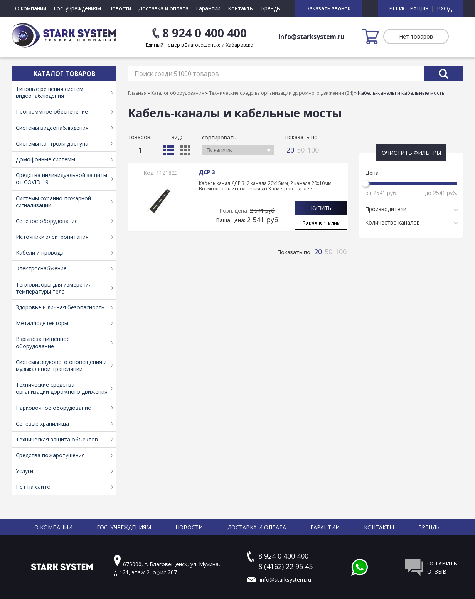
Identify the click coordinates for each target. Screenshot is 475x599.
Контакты (241, 8)
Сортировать (219, 137)
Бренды (271, 8)
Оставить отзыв (442, 567)
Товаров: (140, 137)
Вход (444, 8)
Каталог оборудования (177, 93)
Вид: (177, 137)
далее (305, 188)
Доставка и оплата (163, 8)
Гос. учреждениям (77, 8)
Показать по (301, 137)
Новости (119, 8)
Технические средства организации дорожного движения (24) (281, 93)
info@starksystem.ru (311, 36)
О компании (30, 8)
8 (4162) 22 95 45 (285, 566)
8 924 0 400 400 (204, 33)
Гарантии (208, 8)
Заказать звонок (328, 8)
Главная (137, 93)
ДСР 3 (207, 172)
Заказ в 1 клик (321, 223)
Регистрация (408, 8)
